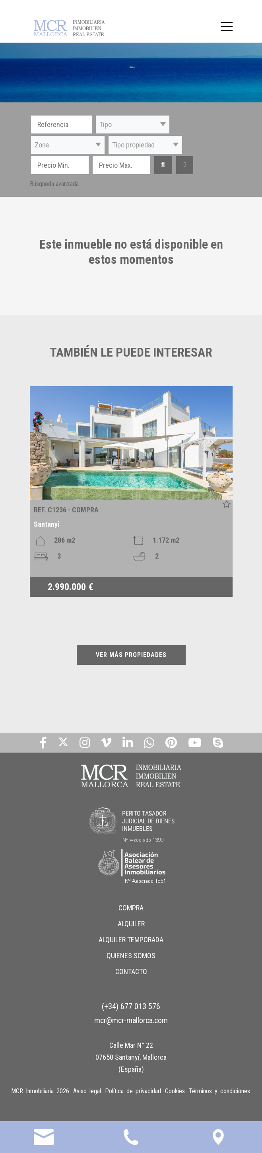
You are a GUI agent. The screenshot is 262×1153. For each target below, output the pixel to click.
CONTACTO (131, 971)
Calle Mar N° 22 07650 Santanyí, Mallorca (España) (131, 1057)
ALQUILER (131, 924)
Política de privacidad (133, 1091)
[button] (132, 124)
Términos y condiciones (219, 1091)
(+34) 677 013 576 (131, 1006)
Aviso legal (87, 1091)
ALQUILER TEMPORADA (131, 939)
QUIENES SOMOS (131, 955)
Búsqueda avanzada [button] (54, 184)
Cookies (175, 1091)
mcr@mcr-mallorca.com (131, 1020)
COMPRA (131, 908)
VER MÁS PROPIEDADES (131, 655)
